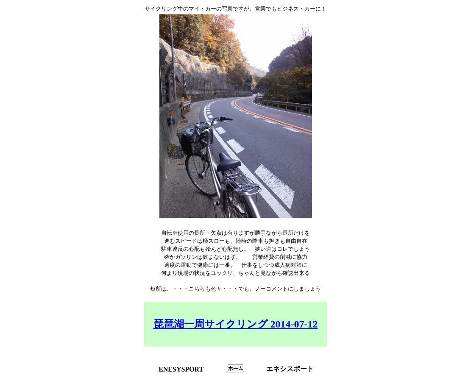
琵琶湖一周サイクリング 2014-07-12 (235, 324)
